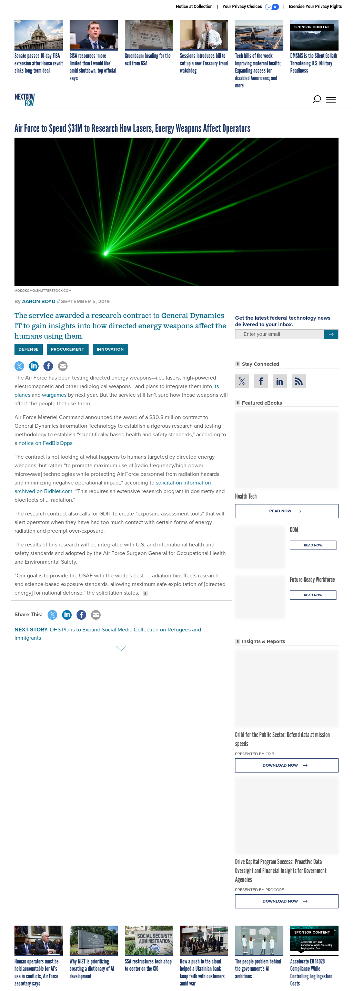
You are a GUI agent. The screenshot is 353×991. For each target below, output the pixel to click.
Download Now (287, 765)
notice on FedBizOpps (44, 443)
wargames (54, 395)
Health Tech (246, 496)
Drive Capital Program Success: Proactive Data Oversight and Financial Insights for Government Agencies (280, 870)
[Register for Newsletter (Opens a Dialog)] (331, 334)
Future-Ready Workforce (312, 579)
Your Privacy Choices (251, 7)
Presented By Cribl (255, 754)
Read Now (287, 511)
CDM (294, 529)
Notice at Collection (194, 6)
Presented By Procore (259, 890)
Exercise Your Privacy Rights (315, 6)
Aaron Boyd (39, 301)
